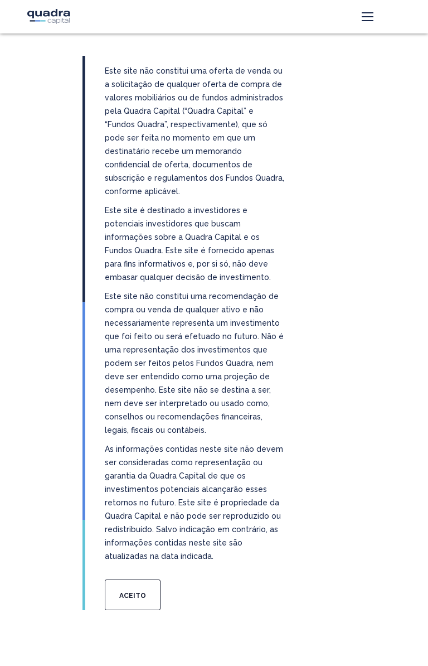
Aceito (132, 596)
